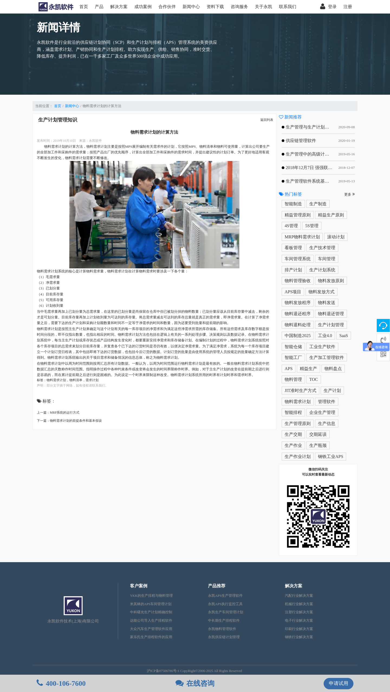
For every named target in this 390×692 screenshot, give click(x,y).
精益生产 (308, 368)
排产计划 (293, 270)
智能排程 (293, 412)
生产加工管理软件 (326, 357)
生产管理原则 (298, 423)
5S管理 (311, 225)
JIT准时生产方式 (300, 390)
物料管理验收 (298, 280)
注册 (347, 6)
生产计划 (332, 390)
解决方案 (119, 6)
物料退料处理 (298, 324)
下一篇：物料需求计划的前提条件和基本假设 (69, 421)
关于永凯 (263, 6)
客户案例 (138, 586)
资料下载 (215, 6)
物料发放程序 (298, 302)
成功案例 (143, 6)
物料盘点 (333, 368)
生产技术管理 (322, 247)
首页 (83, 6)
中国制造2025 (298, 335)
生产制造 (318, 204)
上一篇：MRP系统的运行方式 (58, 412)
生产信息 (326, 423)
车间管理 (326, 258)
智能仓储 (293, 346)
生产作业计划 (298, 456)
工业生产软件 (322, 346)
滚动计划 (335, 237)
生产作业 (293, 445)
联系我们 (287, 6)
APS (288, 368)
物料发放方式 (321, 291)
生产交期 (293, 434)
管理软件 (326, 401)
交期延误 (318, 434)
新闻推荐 (290, 117)
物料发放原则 (331, 280)
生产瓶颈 (318, 445)
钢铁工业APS (330, 456)
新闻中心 (191, 6)
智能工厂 (293, 357)
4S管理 (291, 225)
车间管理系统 (298, 258)
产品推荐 (216, 586)
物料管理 (293, 379)
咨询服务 (239, 6)
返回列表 (266, 120)
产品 (99, 6)
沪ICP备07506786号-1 (163, 671)
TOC (313, 379)
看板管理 (293, 247)
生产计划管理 (331, 324)
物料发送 (326, 302)
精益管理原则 (298, 215)
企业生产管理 (322, 412)
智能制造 (293, 204)
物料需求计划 (56, 380)
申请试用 (338, 683)
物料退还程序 (298, 313)
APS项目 (293, 291)
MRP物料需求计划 (302, 237)
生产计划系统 (322, 270)
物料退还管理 (331, 313)
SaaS (343, 335)
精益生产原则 (331, 215)
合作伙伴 (167, 6)
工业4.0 (325, 335)
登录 (328, 7)
